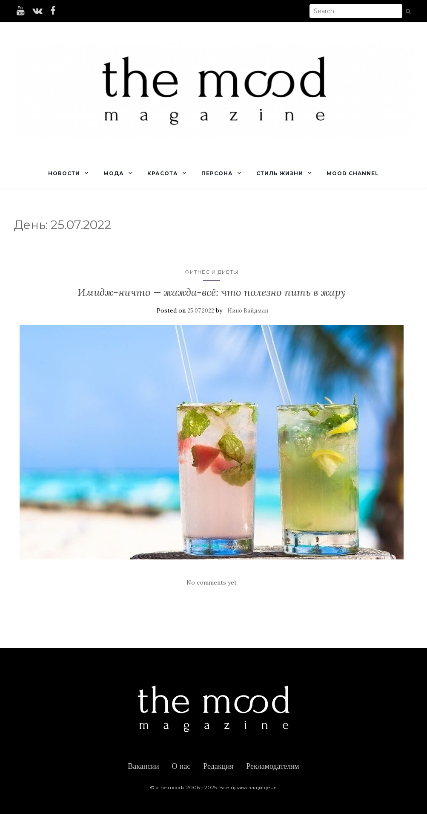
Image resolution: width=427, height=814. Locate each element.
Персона (217, 173)
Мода (113, 173)
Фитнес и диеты (211, 272)
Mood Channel (353, 173)
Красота (162, 173)
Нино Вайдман (247, 310)
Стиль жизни (279, 173)
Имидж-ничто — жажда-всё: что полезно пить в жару (211, 292)
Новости (64, 173)
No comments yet (211, 582)
